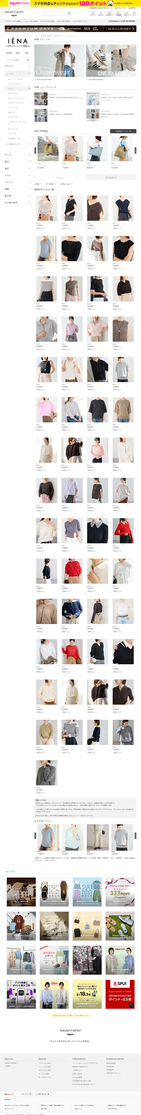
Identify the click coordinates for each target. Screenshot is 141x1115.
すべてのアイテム (45, 1071)
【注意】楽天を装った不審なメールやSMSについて (70, 1010)
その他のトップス (14, 138)
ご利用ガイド (77, 1064)
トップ (36, 36)
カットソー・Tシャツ (15, 79)
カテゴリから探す (45, 1064)
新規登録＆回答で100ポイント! (101, 8)
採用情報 (41, 1109)
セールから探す (44, 1068)
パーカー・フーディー (16, 103)
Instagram (109, 1064)
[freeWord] (18, 60)
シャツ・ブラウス (14, 84)
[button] (48, 154)
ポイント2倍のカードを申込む (84, 1099)
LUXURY (8, 1060)
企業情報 (8, 1109)
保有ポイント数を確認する (116, 1099)
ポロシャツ (12, 112)
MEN (18, 53)
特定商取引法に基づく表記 (82, 1075)
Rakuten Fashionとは (80, 1061)
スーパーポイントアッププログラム (85, 1057)
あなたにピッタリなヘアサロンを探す (17, 1099)
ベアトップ (12, 134)
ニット (10, 89)
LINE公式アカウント (113, 1067)
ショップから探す (45, 1061)
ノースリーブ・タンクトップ (17, 123)
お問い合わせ (77, 1068)
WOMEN (9, 53)
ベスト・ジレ (12, 108)
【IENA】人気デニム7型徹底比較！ (61, 114)
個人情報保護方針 (18, 1109)
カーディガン (12, 93)
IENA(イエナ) (59, 36)
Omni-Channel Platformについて (84, 1078)
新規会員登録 (111, 1057)
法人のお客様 (77, 1071)
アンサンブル (12, 117)
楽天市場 (132, 8)
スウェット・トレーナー (16, 98)
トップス (10, 74)
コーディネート (110, 177)
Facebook (109, 1061)
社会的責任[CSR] (31, 1109)
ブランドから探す (45, 1057)
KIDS (26, 53)
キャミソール (12, 129)
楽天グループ (119, 8)
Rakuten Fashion (47, 36)
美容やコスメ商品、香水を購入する (52, 1099)
